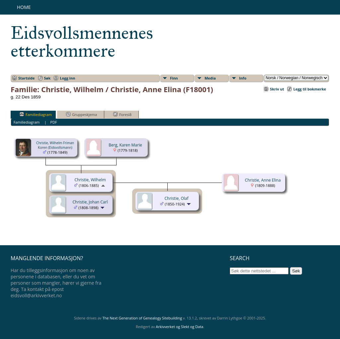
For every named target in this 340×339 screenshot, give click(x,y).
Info (242, 78)
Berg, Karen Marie (125, 145)
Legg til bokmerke (309, 88)
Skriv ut (277, 88)
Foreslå (122, 114)
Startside (26, 78)
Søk (47, 78)
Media (210, 78)
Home (24, 7)
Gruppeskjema (81, 114)
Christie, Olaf (177, 198)
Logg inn (67, 78)
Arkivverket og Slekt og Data (179, 326)
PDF (53, 122)
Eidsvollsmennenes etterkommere (82, 42)
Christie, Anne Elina (263, 180)
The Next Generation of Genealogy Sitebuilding (142, 317)
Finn (174, 78)
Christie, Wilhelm (90, 180)
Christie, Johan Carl (90, 202)
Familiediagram (36, 114)
